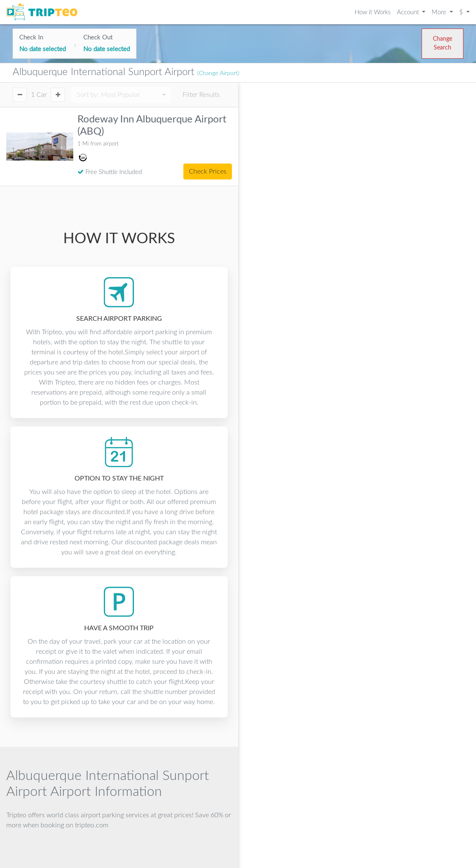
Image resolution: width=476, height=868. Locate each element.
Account (409, 12)
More (440, 12)
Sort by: (108, 94)
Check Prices (207, 171)
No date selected (42, 49)
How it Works (373, 12)
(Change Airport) (218, 73)
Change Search (442, 43)
